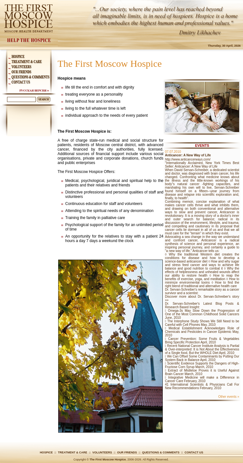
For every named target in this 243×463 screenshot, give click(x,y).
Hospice (46, 452)
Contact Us (193, 452)
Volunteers (102, 452)
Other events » (228, 396)
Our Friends (127, 452)
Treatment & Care (72, 452)
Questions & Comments (160, 452)
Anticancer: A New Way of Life (188, 155)
